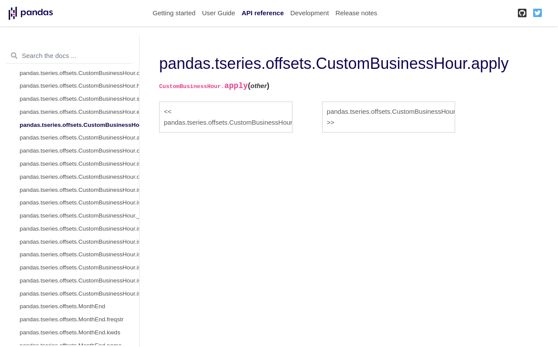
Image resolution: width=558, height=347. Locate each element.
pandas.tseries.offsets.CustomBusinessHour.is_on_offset (79, 202)
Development (309, 13)
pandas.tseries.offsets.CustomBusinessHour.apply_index (79, 137)
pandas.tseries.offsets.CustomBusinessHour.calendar (79, 73)
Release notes (356, 13)
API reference (263, 13)
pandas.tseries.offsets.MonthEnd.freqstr (71, 319)
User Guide (218, 13)
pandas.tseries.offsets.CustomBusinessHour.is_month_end (79, 241)
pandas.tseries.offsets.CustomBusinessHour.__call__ (79, 215)
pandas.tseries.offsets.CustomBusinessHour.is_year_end (79, 293)
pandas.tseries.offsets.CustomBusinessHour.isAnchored (79, 163)
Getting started (174, 13)
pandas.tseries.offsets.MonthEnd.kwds (70, 332)
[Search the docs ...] (70, 56)
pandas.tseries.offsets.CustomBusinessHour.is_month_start (79, 228)
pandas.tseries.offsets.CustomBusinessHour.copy (79, 150)
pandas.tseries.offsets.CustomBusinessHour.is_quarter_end (79, 267)
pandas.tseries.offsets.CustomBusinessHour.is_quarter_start (79, 254)
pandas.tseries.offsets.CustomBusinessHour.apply (79, 125)
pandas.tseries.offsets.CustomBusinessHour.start (79, 98)
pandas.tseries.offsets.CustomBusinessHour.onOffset (79, 177)
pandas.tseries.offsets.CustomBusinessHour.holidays (79, 85)
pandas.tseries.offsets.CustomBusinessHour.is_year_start (79, 280)
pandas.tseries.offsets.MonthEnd (62, 306)
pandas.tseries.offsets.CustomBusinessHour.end (79, 112)
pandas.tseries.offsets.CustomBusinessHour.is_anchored (79, 190)
